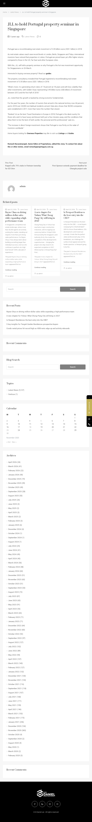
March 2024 (13, 563)
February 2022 (14, 667)
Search (72, 289)
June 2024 (12, 550)
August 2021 (13, 693)
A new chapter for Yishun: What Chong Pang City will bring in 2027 (45, 259)
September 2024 (15, 538)
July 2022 (12, 647)
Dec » (14, 442)
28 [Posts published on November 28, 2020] (64, 430)
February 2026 (14, 470)
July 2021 (12, 697)
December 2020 (14, 726)
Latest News (14, 12)
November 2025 (14, 483)
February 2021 (14, 718)
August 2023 (13, 592)
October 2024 (13, 533)
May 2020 (12, 747)
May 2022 (12, 655)
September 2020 (15, 739)
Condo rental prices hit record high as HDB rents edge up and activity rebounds (38, 328)
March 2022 (13, 663)
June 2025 (12, 504)
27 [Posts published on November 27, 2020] (53, 430)
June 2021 (12, 701)
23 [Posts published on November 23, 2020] (8, 430)
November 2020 (14, 730)
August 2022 (13, 642)
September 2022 (15, 638)
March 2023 (13, 613)
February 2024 (14, 567)
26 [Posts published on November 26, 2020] (41, 430)
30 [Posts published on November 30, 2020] (8, 433)
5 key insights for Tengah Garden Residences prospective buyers (32, 324)
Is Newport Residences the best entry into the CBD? (74, 215)
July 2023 (12, 596)
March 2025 (13, 517)
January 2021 (13, 722)
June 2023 (12, 600)
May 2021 (12, 705)
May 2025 (12, 508)
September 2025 (15, 491)
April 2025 (12, 512)
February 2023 (14, 617)
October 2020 (13, 735)
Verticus (11, 394)
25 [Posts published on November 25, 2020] (30, 430)
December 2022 (14, 626)
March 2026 (13, 466)
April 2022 (12, 659)
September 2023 (15, 588)
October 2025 (13, 487)
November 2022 (14, 630)
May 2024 (12, 554)
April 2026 (12, 462)
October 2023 (13, 584)
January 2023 (13, 621)
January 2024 (13, 571)
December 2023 (14, 575)
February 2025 (14, 521)
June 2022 (12, 651)
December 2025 (14, 479)
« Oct (8, 442)
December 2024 (14, 529)
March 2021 (13, 714)
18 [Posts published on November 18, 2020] (30, 427)
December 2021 (14, 676)
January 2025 (13, 525)
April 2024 (12, 558)
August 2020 (13, 743)
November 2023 (14, 579)
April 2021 (12, 709)
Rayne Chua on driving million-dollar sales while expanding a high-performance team (40, 312)
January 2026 (13, 475)
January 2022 (13, 672)
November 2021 (14, 680)
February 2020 (14, 755)
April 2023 (12, 609)
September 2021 (15, 688)
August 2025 (13, 496)
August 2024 (13, 542)
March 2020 (13, 751)
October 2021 (13, 684)
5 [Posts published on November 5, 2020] (40, 421)
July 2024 (12, 546)
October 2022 (13, 634)
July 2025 (12, 500)
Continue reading (11, 270)
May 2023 (12, 605)
